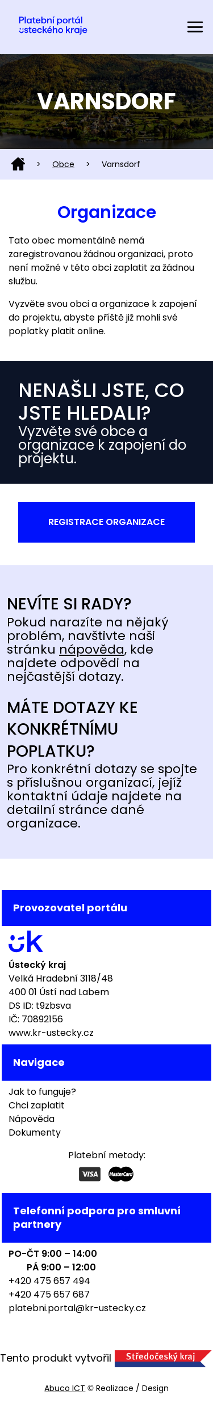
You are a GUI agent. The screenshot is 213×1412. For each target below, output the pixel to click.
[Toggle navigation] (195, 27)
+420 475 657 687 (49, 1294)
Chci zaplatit (37, 1105)
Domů (18, 164)
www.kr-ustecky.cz (51, 1032)
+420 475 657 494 (49, 1280)
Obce (63, 164)
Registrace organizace (106, 521)
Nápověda (32, 1118)
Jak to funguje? (42, 1091)
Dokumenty (35, 1132)
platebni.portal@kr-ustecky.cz (77, 1308)
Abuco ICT (64, 1388)
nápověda (91, 649)
